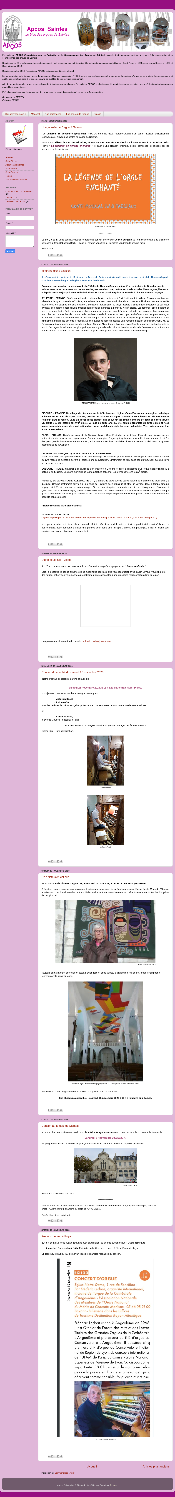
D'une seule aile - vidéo (56, 559)
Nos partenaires (53, 114)
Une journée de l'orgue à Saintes (62, 127)
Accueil (92, 1466)
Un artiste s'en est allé (55, 877)
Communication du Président (18, 191)
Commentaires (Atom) (65, 1473)
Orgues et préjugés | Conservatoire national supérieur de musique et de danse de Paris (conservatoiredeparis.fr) (99, 517)
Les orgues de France (77, 114)
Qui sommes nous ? (15, 114)
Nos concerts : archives (16, 179)
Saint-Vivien (11, 168)
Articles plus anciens (156, 1466)
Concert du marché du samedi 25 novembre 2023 (72, 672)
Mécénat (35, 114)
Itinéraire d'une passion (56, 270)
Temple (8, 176)
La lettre (9, 197)
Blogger (113, 1485)
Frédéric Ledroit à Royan (57, 1236)
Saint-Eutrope (11, 172)
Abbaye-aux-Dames (14, 165)
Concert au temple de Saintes (60, 1125)
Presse (97, 114)
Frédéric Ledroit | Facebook (96, 641)
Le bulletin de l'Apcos (15, 201)
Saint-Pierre (11, 161)
